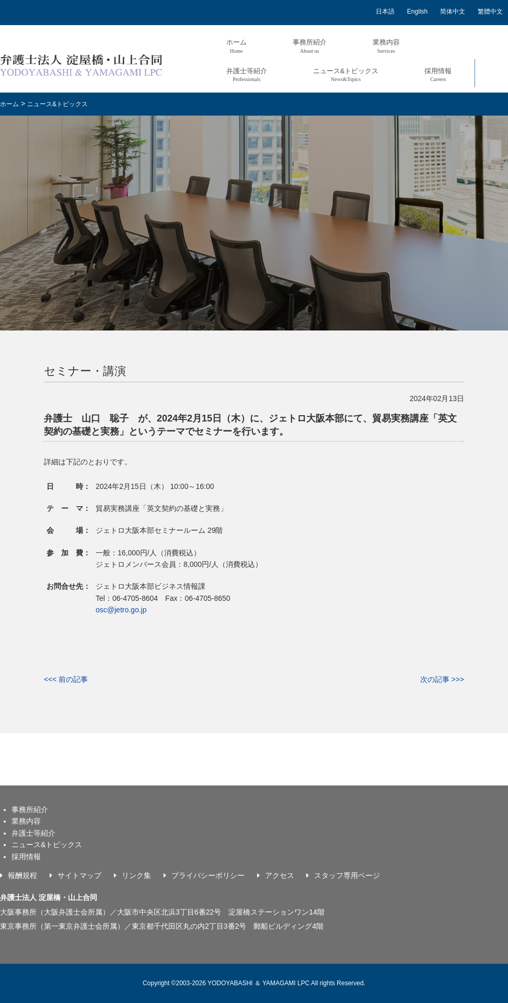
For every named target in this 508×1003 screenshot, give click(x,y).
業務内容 (386, 45)
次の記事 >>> (442, 679)
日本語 (385, 11)
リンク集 (136, 875)
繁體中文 (490, 11)
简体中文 (452, 11)
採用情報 (438, 74)
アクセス (279, 875)
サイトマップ (79, 875)
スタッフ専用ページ (347, 875)
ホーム (236, 45)
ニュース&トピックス (346, 74)
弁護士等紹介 (246, 74)
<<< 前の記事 (66, 679)
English (417, 11)
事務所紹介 (310, 45)
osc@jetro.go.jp (121, 610)
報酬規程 (22, 875)
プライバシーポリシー (208, 875)
